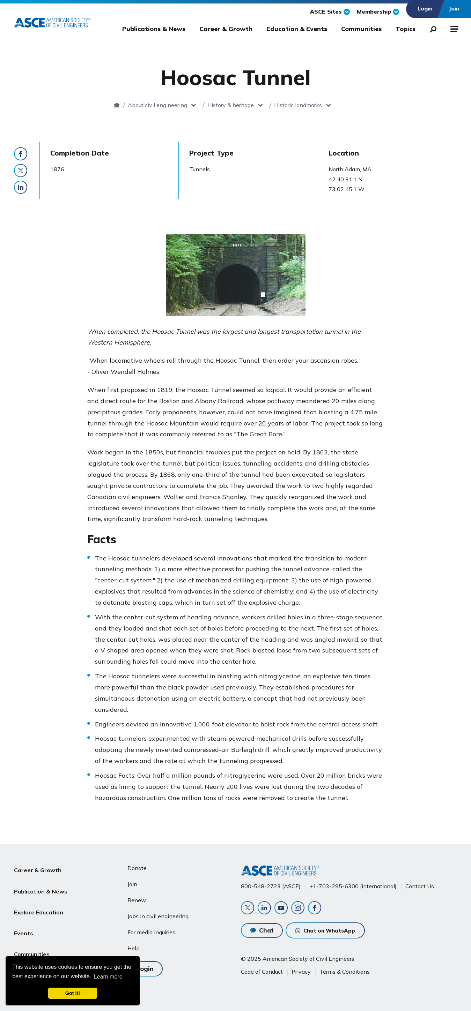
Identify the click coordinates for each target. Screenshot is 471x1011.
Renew (136, 897)
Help (133, 945)
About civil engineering (169, 104)
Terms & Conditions (344, 971)
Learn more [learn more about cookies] (108, 977)
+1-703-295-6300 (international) (353, 883)
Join (132, 881)
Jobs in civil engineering (158, 913)
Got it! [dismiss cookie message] (72, 993)
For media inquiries (151, 929)
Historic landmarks (310, 104)
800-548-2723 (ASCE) (271, 883)
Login (145, 965)
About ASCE (30, 948)
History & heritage (243, 104)
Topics (405, 29)
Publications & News (153, 29)
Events (23, 915)
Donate (137, 865)
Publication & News (40, 881)
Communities (361, 29)
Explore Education (38, 898)
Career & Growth (225, 29)
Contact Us (419, 883)
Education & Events (296, 29)
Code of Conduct (262, 971)
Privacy (301, 971)
